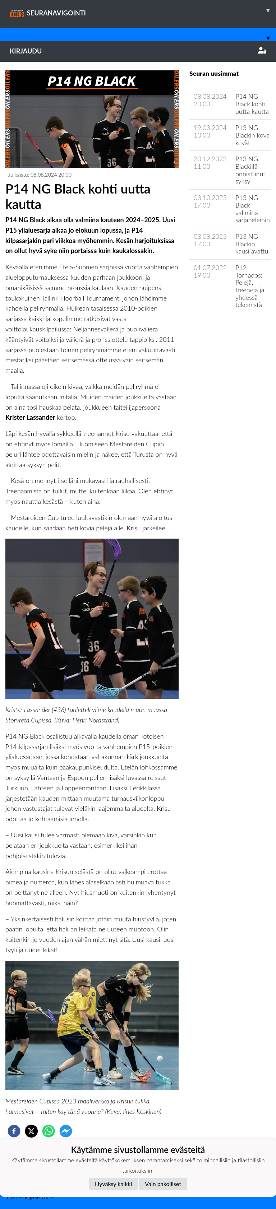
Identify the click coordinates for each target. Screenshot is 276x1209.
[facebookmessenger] (65, 1131)
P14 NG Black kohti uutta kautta (252, 103)
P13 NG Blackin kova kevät (252, 135)
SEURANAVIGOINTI (143, 10)
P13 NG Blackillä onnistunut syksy (250, 170)
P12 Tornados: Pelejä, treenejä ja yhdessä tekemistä (249, 286)
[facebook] (14, 1131)
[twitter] (31, 1131)
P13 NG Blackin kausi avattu (251, 243)
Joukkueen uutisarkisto (226, 325)
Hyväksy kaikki (113, 1183)
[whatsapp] (48, 1131)
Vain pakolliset (163, 1183)
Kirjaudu (138, 51)
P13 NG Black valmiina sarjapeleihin (252, 209)
